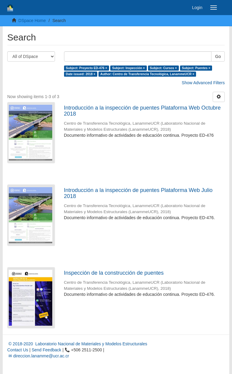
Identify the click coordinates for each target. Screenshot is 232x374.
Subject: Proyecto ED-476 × (86, 68)
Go (218, 56)
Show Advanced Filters (203, 82)
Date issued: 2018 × (80, 74)
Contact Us (17, 349)
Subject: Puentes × (196, 68)
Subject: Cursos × (163, 68)
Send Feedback (46, 349)
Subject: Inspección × (128, 68)
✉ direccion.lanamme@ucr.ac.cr (38, 355)
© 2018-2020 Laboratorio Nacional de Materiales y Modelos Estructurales (77, 343)
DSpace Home (32, 20)
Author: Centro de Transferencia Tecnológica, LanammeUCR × (147, 74)
